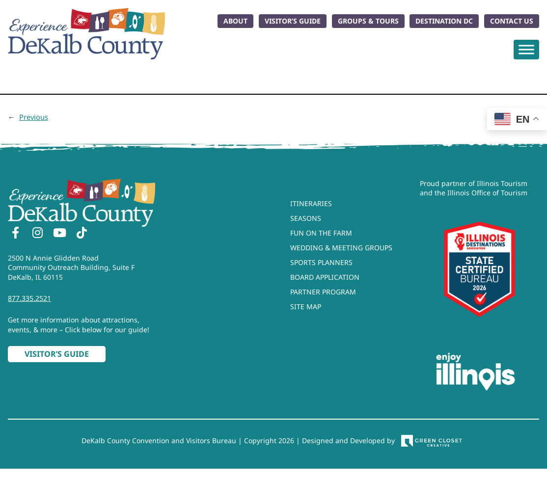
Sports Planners (321, 262)
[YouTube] (59, 234)
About (235, 21)
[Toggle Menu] (526, 49)
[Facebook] (15, 234)
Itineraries (311, 203)
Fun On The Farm (321, 233)
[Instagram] (37, 234)
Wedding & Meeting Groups (341, 247)
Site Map (305, 306)
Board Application (324, 277)
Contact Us (511, 21)
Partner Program (323, 291)
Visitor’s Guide (293, 21)
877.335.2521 (29, 298)
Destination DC (444, 21)
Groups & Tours (368, 21)
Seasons (305, 218)
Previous (33, 117)
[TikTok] (81, 234)
